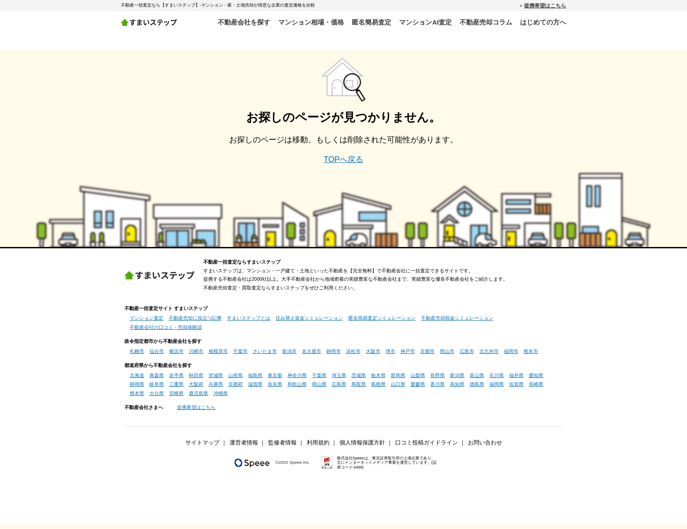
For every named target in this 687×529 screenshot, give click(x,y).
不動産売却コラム (486, 22)
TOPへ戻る (344, 164)
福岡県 (496, 388)
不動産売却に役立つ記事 (195, 322)
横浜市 (176, 356)
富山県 (477, 380)
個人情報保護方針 (362, 447)
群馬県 (398, 380)
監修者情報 (282, 447)
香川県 (437, 388)
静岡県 (137, 388)
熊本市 (531, 356)
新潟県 (457, 380)
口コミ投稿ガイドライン (426, 447)
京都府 (235, 388)
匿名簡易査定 (371, 22)
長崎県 (536, 388)
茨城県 (358, 380)
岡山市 (447, 356)
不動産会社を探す (244, 22)
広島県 (339, 388)
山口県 (398, 388)
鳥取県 (358, 388)
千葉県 (319, 380)
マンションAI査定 (425, 22)
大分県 (156, 398)
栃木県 (378, 380)
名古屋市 (311, 356)
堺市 (390, 356)
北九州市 (489, 356)
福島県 (255, 380)
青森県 (156, 380)
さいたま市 (265, 356)
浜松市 (353, 356)
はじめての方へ (543, 22)
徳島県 (477, 388)
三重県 (176, 388)
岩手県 (176, 380)
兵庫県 (216, 388)
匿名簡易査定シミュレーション (382, 322)
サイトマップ (202, 447)
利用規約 (318, 447)
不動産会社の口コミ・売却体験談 (166, 332)
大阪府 (196, 388)
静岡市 (333, 356)
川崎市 (196, 356)
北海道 (137, 380)
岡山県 (319, 388)
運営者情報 (244, 447)
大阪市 (373, 356)
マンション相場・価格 (311, 22)
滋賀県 (255, 388)
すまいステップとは (248, 322)
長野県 (437, 380)
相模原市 (218, 356)
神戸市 (407, 356)
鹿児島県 (198, 398)
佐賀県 (516, 388)
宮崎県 (176, 398)
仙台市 (156, 356)
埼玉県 (339, 380)
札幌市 (137, 356)
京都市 (427, 356)
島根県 (378, 388)
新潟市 (289, 356)
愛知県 (536, 380)
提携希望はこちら (545, 5)
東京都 (275, 380)
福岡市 (511, 356)
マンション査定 (146, 322)
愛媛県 (418, 388)
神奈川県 (297, 380)
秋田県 (196, 380)
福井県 (516, 380)
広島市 (467, 356)
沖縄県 (220, 398)
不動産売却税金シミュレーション (457, 322)
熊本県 (137, 398)
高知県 (457, 388)
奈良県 (275, 388)
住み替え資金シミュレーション (309, 322)
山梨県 (418, 380)
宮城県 (216, 380)
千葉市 (240, 356)
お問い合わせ (485, 447)
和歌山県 (297, 388)
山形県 (235, 380)
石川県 (496, 380)
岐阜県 (156, 388)
